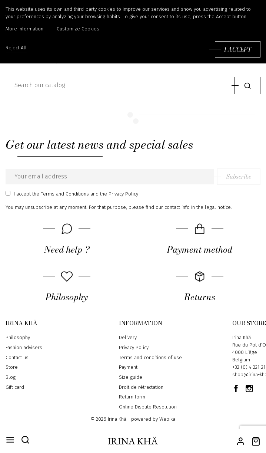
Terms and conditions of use (150, 358)
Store (12, 367)
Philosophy (18, 338)
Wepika (167, 419)
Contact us (17, 358)
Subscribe (238, 176)
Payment (128, 367)
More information (24, 29)
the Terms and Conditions (60, 194)
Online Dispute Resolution (148, 407)
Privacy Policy (134, 348)
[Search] (118, 85)
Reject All (16, 48)
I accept (237, 49)
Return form (132, 397)
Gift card (15, 387)
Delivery (128, 338)
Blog (11, 377)
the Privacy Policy (119, 194)
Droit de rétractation (141, 387)
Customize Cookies (78, 29)
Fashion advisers (24, 348)
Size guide (130, 377)
